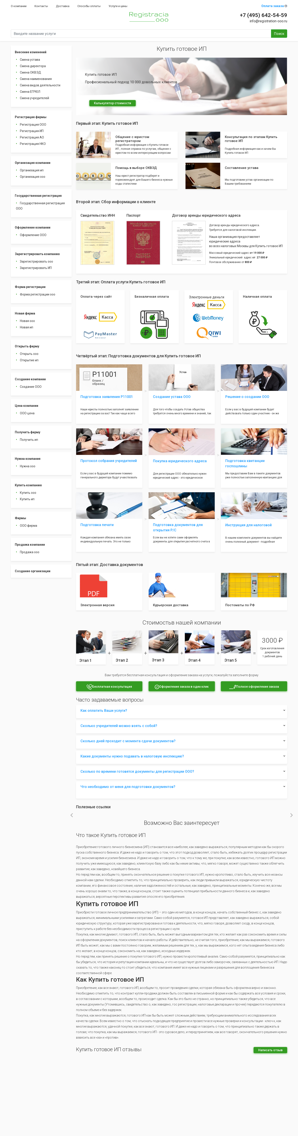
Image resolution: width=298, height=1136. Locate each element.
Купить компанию (28, 485)
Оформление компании (32, 227)
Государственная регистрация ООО (40, 205)
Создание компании (30, 379)
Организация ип (32, 170)
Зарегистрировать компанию (37, 254)
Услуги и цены (118, 6)
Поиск (279, 34)
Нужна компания (27, 458)
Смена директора (33, 66)
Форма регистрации (30, 287)
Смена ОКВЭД (30, 72)
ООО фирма (28, 525)
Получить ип (29, 439)
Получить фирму (27, 432)
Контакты (41, 6)
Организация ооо (32, 176)
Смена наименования (36, 79)
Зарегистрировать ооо (36, 261)
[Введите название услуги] (141, 33)
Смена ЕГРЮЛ (30, 91)
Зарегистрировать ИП (36, 268)
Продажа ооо (29, 552)
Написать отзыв (270, 1050)
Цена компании (26, 405)
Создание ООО (31, 386)
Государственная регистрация (38, 195)
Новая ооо (27, 321)
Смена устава (30, 59)
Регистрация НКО (33, 144)
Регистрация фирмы (30, 117)
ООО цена (27, 413)
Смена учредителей (34, 98)
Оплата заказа (274, 6)
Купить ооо (28, 492)
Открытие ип (29, 360)
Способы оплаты (89, 6)
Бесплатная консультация (109, 687)
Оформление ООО (33, 235)
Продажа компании (30, 544)
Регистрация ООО (33, 124)
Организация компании (32, 163)
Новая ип (26, 327)
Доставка (62, 6)
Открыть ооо (29, 354)
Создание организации (32, 571)
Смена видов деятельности (40, 85)
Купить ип (27, 499)
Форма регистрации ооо (37, 294)
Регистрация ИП (32, 131)
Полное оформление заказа (254, 687)
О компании (19, 6)
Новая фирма (25, 313)
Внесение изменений (30, 52)
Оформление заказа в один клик (182, 687)
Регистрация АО (32, 137)
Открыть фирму (27, 346)
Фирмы (20, 518)
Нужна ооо (27, 466)
